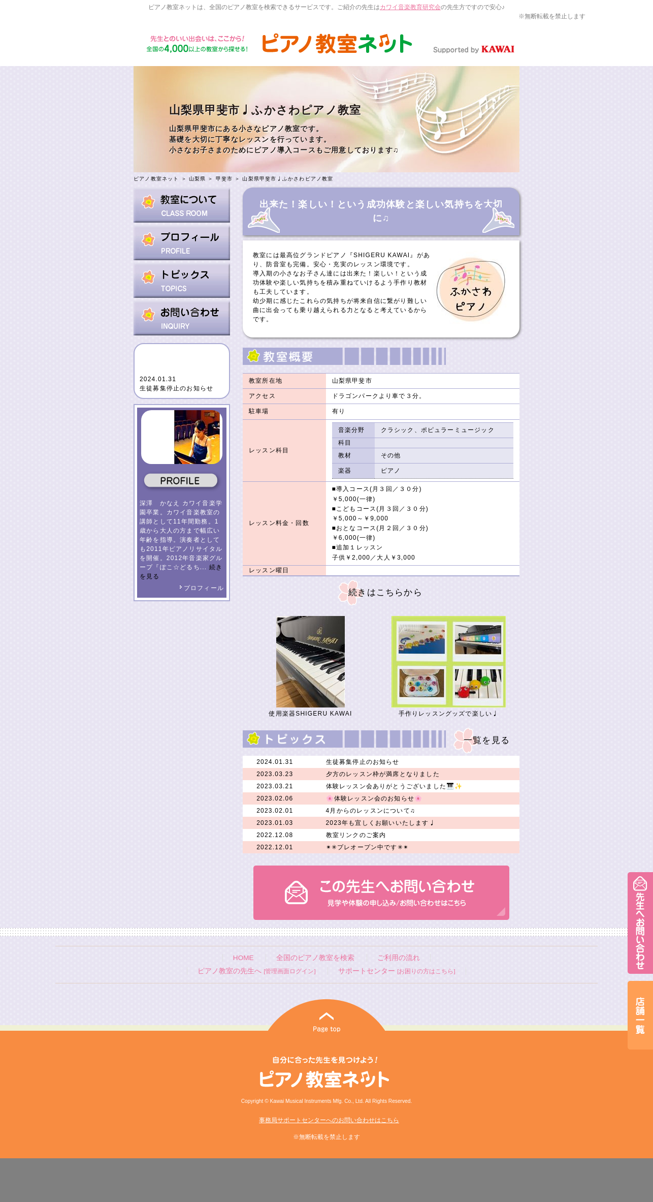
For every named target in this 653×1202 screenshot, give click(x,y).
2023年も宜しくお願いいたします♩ (381, 822)
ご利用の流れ (398, 958)
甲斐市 (224, 178)
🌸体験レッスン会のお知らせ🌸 (374, 798)
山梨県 (197, 178)
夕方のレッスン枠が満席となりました (383, 774)
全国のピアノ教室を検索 (315, 958)
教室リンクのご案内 (356, 835)
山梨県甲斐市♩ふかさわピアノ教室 (287, 178)
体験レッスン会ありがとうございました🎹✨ (394, 786)
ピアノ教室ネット (156, 178)
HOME (243, 958)
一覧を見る (487, 740)
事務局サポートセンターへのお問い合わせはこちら (329, 1120)
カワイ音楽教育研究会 (410, 7)
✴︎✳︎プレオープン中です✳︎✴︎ (367, 847)
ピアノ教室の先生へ (256, 971)
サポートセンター (396, 971)
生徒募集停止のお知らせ (176, 388)
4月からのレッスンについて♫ (370, 810)
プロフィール (201, 588)
